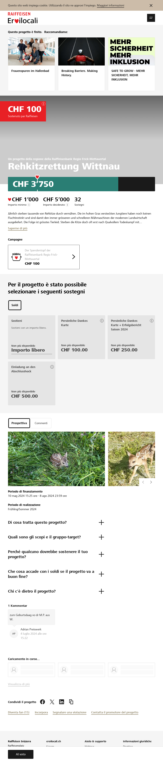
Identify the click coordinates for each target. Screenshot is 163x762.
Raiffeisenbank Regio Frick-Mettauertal (79, 159)
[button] (151, 18)
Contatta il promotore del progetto (114, 712)
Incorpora (41, 712)
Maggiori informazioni (110, 5)
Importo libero (28, 350)
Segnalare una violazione (69, 712)
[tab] (14, 305)
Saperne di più (17, 228)
